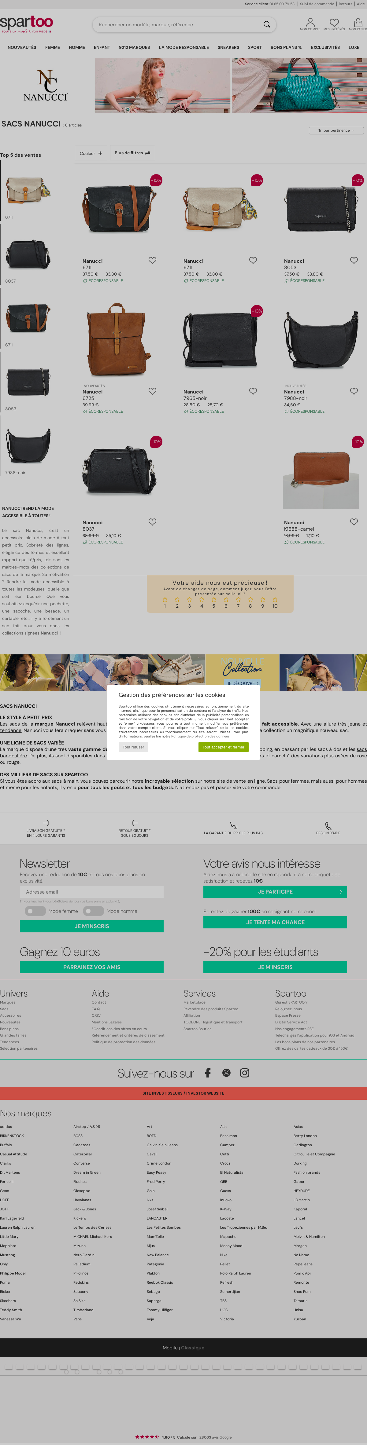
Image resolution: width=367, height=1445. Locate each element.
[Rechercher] (267, 24)
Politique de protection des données (200, 736)
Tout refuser (133, 747)
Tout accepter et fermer (223, 747)
